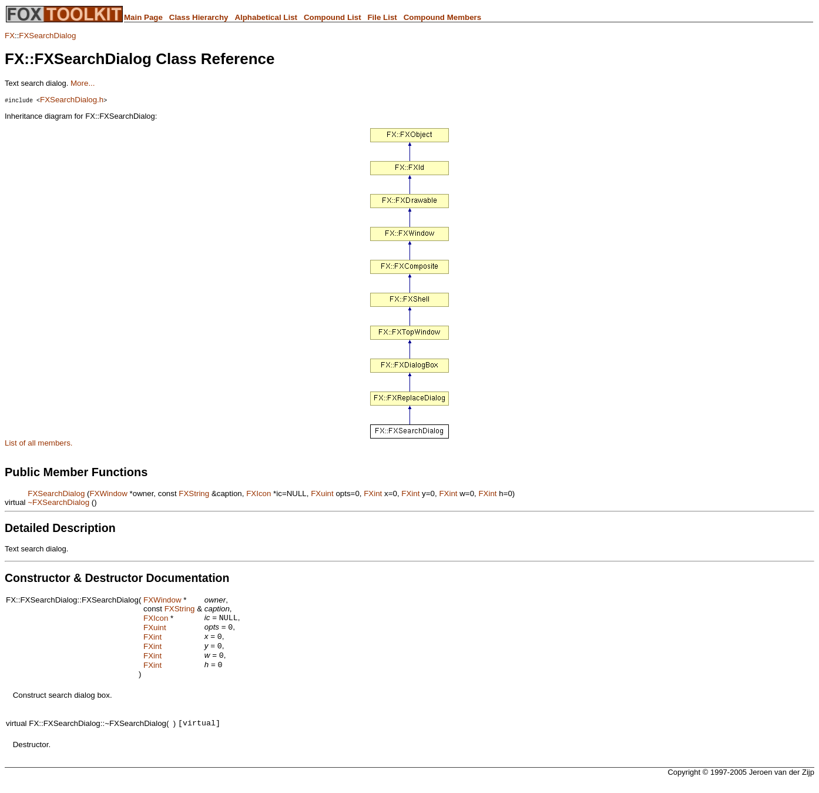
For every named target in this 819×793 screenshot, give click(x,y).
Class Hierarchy (199, 17)
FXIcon (258, 493)
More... (83, 83)
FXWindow (108, 493)
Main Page (143, 17)
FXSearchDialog (47, 35)
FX (10, 35)
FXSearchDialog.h (71, 99)
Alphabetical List (265, 17)
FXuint (322, 493)
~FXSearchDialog (58, 502)
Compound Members (443, 17)
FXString (194, 493)
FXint (373, 493)
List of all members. (39, 443)
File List (382, 17)
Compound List (332, 17)
